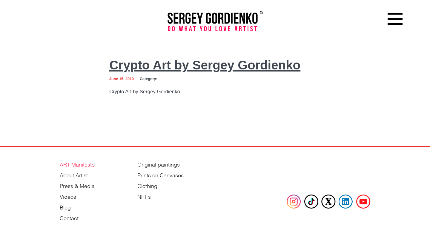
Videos (68, 196)
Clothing (147, 185)
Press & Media (77, 185)
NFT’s (144, 196)
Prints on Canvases (160, 174)
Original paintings (158, 164)
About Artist (74, 174)
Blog (65, 207)
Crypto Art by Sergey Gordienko (204, 65)
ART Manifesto (77, 164)
